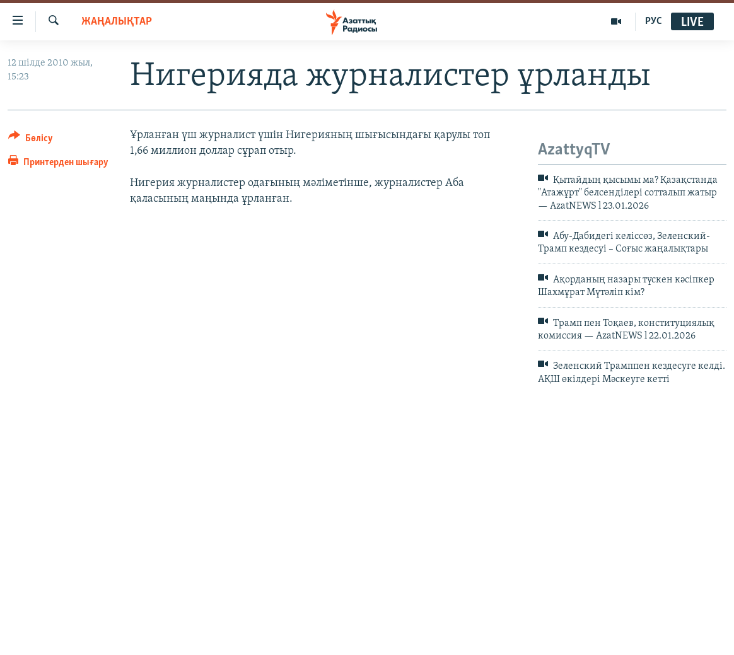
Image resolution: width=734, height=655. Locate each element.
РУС (653, 21)
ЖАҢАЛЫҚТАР (116, 22)
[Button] (30, 140)
